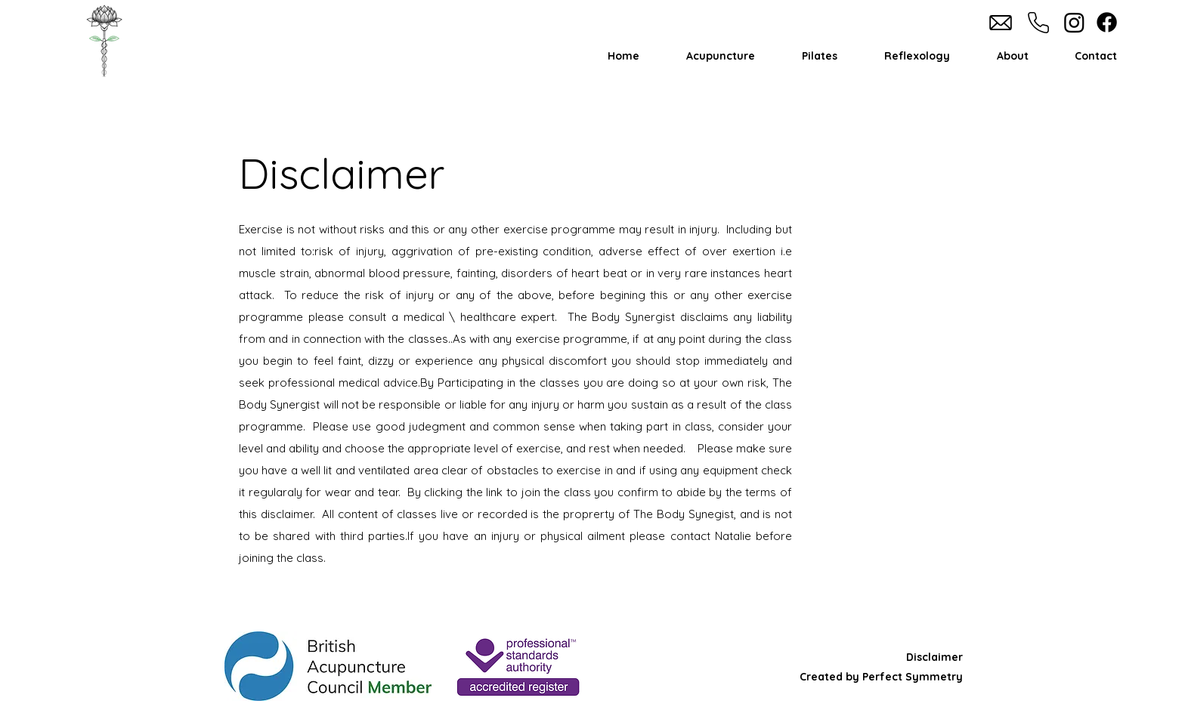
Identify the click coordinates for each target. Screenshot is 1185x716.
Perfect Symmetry (911, 677)
